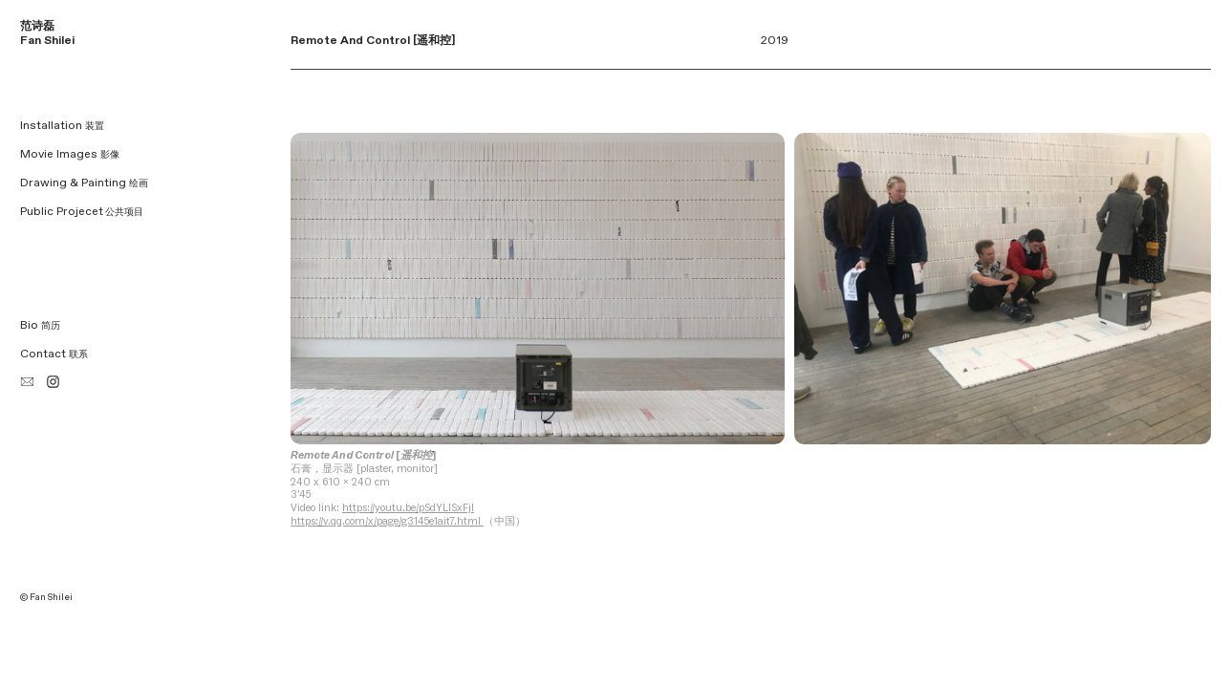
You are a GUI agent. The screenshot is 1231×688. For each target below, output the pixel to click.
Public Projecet (61, 211)
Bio (40, 325)
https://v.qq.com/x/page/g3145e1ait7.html (387, 521)
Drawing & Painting (84, 183)
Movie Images (69, 154)
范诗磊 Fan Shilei (47, 33)
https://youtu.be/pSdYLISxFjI (408, 507)
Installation (62, 125)
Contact (54, 354)
